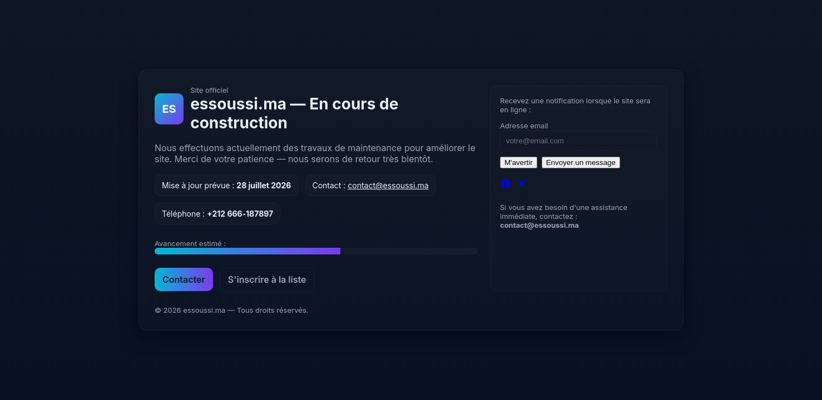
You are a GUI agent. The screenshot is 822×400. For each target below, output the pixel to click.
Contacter (183, 279)
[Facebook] (505, 185)
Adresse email (524, 125)
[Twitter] (522, 185)
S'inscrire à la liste (267, 279)
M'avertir (518, 162)
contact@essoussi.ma (388, 185)
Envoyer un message (581, 162)
